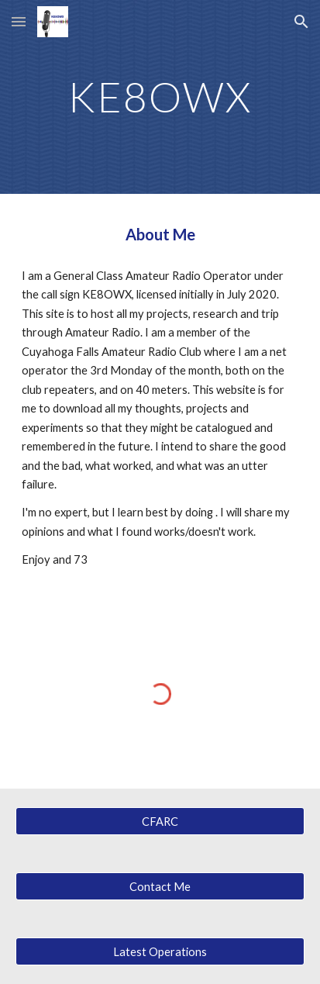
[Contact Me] (160, 886)
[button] (18, 21)
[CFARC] (160, 821)
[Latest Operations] (160, 951)
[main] (160, 96)
